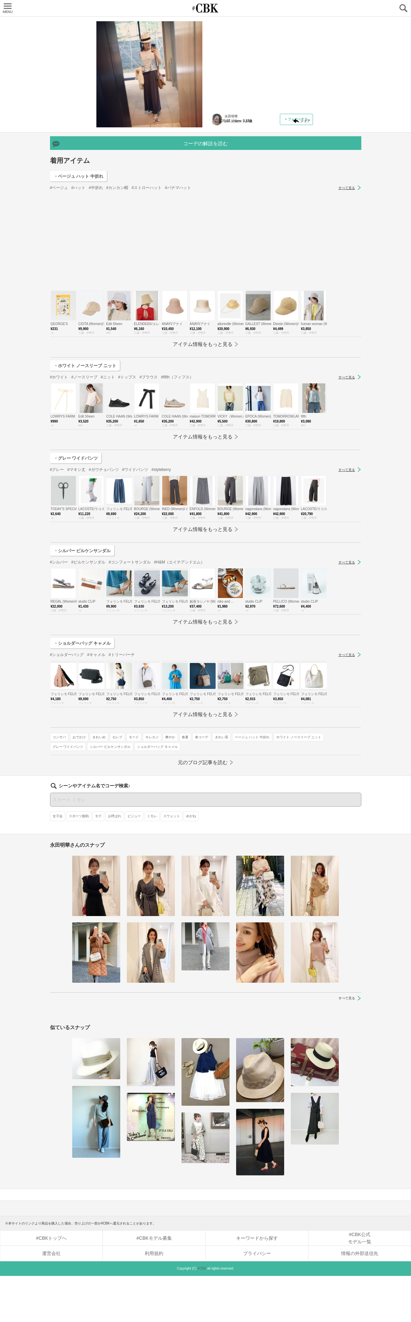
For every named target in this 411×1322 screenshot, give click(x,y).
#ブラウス (148, 464)
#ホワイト (59, 464)
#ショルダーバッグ (67, 742)
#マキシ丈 (76, 557)
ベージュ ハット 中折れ (232, 191)
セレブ (279, 171)
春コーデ (271, 181)
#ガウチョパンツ (104, 557)
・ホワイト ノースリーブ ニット (85, 453)
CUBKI (206, 8)
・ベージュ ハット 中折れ (78, 263)
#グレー (57, 557)
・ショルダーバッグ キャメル (82, 730)
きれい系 (291, 181)
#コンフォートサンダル (130, 649)
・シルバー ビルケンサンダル (82, 638)
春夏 (254, 181)
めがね (191, 862)
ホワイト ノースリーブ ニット (278, 191)
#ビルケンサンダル (88, 649)
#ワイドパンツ (135, 557)
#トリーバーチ (122, 742)
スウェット (171, 862)
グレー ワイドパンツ (230, 200)
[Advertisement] (206, 328)
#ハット (78, 275)
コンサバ (221, 171)
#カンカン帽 (117, 275)
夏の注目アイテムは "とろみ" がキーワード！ (260, 61)
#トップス (127, 464)
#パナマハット (178, 275)
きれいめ (261, 171)
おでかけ (241, 171)
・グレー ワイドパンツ (76, 545)
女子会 (58, 862)
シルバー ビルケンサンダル (272, 200)
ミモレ (152, 862)
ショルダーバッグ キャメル (235, 210)
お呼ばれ (114, 862)
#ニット (108, 464)
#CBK (201, 1314)
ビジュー (134, 862)
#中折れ (96, 275)
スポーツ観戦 (79, 862)
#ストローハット (146, 275)
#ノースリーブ (84, 464)
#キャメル (96, 742)
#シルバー (59, 649)
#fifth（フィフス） (177, 464)
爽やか (240, 181)
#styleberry (161, 557)
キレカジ (221, 181)
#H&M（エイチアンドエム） (179, 649)
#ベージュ (59, 275)
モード (296, 171)
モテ (98, 862)
